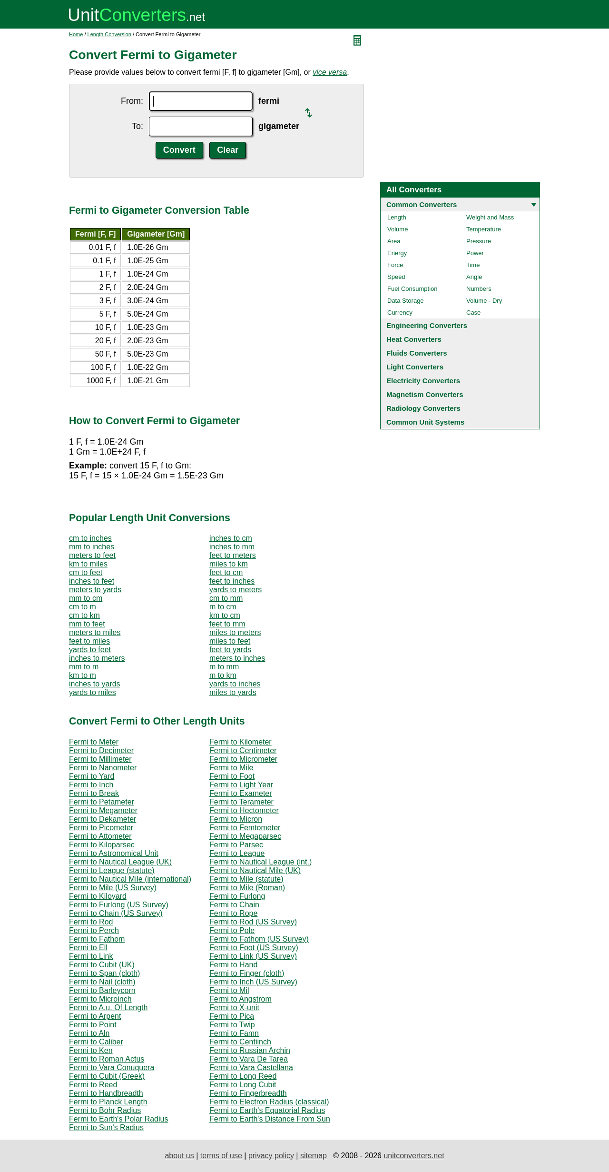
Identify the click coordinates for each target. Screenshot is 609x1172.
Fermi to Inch (91, 785)
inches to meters (97, 658)
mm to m (83, 667)
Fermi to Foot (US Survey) (253, 948)
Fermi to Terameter (241, 802)
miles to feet (229, 641)
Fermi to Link (91, 956)
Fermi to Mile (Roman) (247, 888)
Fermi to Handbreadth (106, 1093)
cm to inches (90, 538)
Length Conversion (109, 34)
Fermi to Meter (93, 742)
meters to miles (94, 632)
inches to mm (232, 547)
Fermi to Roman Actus (106, 1059)
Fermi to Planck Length (108, 1102)
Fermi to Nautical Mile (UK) (255, 870)
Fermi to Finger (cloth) (246, 973)
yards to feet (90, 650)
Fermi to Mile (231, 768)
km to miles (88, 564)
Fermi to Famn (234, 1033)
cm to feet (85, 572)
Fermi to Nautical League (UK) (120, 862)
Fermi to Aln (89, 1033)
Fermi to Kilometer (240, 742)
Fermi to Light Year (241, 785)
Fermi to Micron (235, 819)
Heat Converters (414, 339)
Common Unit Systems (425, 422)
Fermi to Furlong (237, 896)
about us (179, 1156)
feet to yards (230, 650)
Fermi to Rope (233, 913)
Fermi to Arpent (95, 1016)
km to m (82, 675)
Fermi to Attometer (100, 836)
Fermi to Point (93, 1025)
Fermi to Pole (232, 930)
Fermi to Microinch (100, 999)
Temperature (483, 229)
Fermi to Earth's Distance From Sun (269, 1119)
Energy (397, 253)
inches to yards (94, 684)
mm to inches (91, 547)
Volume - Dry (484, 300)
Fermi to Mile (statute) (246, 879)
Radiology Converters (423, 408)
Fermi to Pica (231, 1016)
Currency (400, 312)
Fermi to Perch (94, 930)
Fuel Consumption (412, 288)
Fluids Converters (416, 353)
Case (473, 312)
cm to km (84, 615)
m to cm (222, 607)
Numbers (478, 288)
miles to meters (235, 632)
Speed (396, 276)
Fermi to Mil (229, 990)
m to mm (224, 667)
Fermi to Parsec (236, 845)
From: (132, 101)
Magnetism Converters (424, 394)
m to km (222, 675)
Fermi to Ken (91, 1050)
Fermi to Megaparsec (245, 836)
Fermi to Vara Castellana (251, 1067)
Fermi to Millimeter (100, 759)
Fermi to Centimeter (242, 750)
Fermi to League (237, 853)
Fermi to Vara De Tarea (248, 1059)
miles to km (228, 564)
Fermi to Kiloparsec (102, 845)
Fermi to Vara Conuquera (111, 1067)
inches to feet (91, 581)
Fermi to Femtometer (244, 828)
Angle (474, 276)
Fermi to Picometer (101, 828)
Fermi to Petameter (101, 802)
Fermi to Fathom (97, 939)
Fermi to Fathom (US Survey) (259, 939)
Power (475, 253)
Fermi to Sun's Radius (106, 1127)
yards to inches (235, 684)
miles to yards (232, 692)
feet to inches (232, 581)
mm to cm (85, 598)
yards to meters (235, 590)
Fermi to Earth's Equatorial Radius (267, 1110)
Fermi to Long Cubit (242, 1085)
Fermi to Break (94, 793)
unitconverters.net (413, 1156)
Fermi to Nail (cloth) (102, 982)
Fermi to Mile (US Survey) (113, 888)
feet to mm (227, 624)
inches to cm (230, 538)
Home (76, 34)
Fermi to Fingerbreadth (248, 1093)
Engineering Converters (426, 325)
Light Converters (414, 367)
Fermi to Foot (232, 776)
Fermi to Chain (234, 905)
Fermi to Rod (91, 922)
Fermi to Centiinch (240, 1042)
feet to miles (89, 641)
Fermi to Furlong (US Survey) (118, 905)
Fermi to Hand (233, 965)
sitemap (313, 1156)
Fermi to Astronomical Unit (113, 853)
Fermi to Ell (88, 948)
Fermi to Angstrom (240, 999)
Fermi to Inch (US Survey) (253, 982)
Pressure (478, 241)
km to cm (224, 615)
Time (473, 264)
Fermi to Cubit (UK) (102, 965)
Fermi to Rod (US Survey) (253, 922)
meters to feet (92, 555)
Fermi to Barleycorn (102, 990)
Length (396, 217)
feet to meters (232, 555)
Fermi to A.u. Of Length (108, 1007)
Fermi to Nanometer (103, 768)
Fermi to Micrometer (243, 759)
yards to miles (92, 692)
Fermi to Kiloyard (98, 896)
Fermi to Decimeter (101, 750)
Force (395, 264)
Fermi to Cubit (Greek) (107, 1076)
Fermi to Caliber (96, 1042)
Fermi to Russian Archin (249, 1050)
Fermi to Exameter (240, 793)
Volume (397, 229)
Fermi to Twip (232, 1025)
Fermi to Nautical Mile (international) (130, 879)
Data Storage (405, 300)
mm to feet (87, 624)
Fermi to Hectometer (244, 810)
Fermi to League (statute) (112, 870)
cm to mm (226, 598)
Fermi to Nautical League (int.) (260, 862)
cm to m (82, 607)
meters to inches (237, 658)
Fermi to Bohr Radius (105, 1110)
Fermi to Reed (93, 1085)
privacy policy (271, 1156)
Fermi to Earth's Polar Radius (118, 1119)
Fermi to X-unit (234, 1007)
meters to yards (95, 590)
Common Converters (421, 204)
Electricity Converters (423, 381)
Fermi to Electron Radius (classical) (269, 1102)
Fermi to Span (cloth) (104, 973)
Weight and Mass (490, 217)
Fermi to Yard (91, 776)
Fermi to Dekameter (102, 819)
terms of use (221, 1156)
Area (393, 241)
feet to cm (226, 572)
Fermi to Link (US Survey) (253, 956)
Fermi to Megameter (103, 810)
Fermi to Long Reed (242, 1076)
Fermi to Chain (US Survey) (116, 913)
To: (137, 126)
